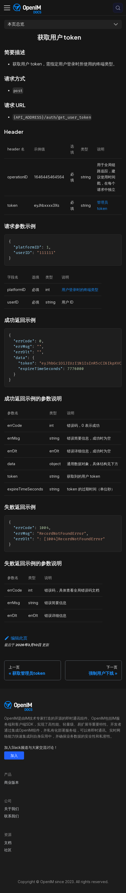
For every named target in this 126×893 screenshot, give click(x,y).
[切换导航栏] (7, 8)
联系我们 (11, 816)
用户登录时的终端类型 (80, 289)
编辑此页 (15, 638)
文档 (8, 842)
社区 (8, 850)
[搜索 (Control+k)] (118, 8)
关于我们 (11, 808)
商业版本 (11, 782)
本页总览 (16, 24)
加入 (14, 755)
